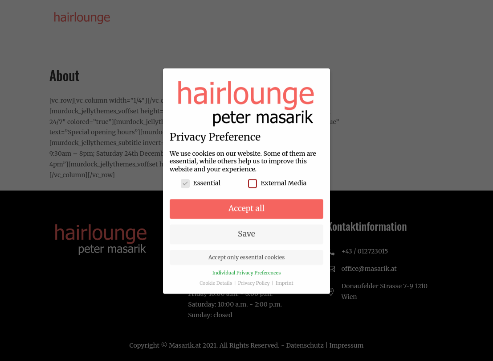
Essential (201, 188)
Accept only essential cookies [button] (246, 262)
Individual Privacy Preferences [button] (246, 278)
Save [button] (246, 239)
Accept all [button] (246, 213)
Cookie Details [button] (216, 288)
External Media (277, 188)
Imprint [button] (284, 288)
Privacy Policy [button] (254, 288)
